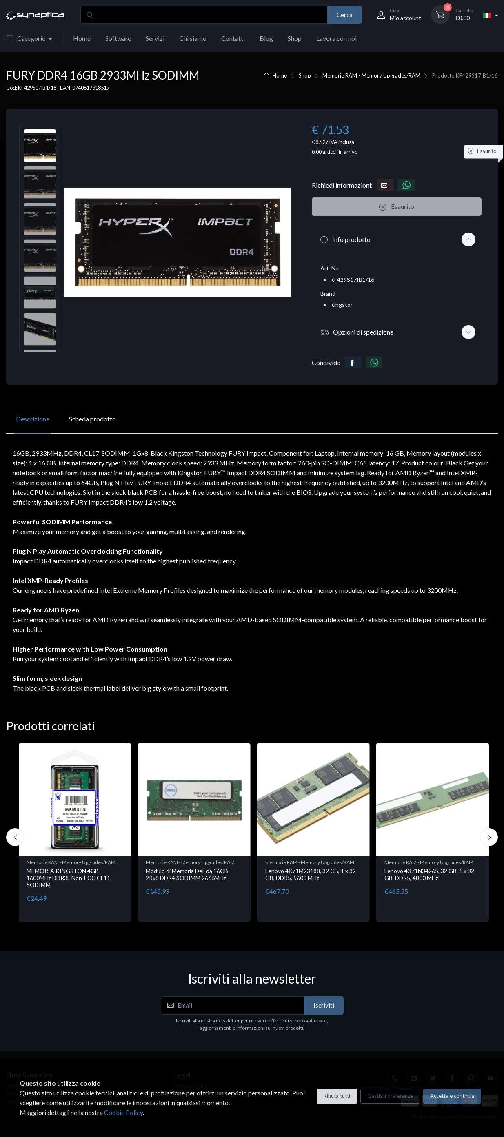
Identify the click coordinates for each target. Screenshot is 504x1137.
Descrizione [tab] (32, 419)
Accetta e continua (452, 1096)
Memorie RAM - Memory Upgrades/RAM (371, 75)
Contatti (233, 38)
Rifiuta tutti (337, 1096)
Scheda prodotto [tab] (92, 419)
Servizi (155, 38)
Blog (266, 38)
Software (118, 38)
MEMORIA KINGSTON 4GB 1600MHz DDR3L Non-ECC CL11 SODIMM (68, 877)
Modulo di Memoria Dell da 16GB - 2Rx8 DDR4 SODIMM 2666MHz (188, 874)
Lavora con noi (336, 38)
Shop (295, 38)
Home (82, 38)
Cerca (345, 14)
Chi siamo (192, 38)
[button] (396, 239)
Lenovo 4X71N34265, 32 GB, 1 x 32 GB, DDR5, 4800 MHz (429, 874)
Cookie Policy (123, 1112)
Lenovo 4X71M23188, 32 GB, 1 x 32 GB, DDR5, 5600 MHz (310, 874)
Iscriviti (323, 1005)
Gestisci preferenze (390, 1096)
